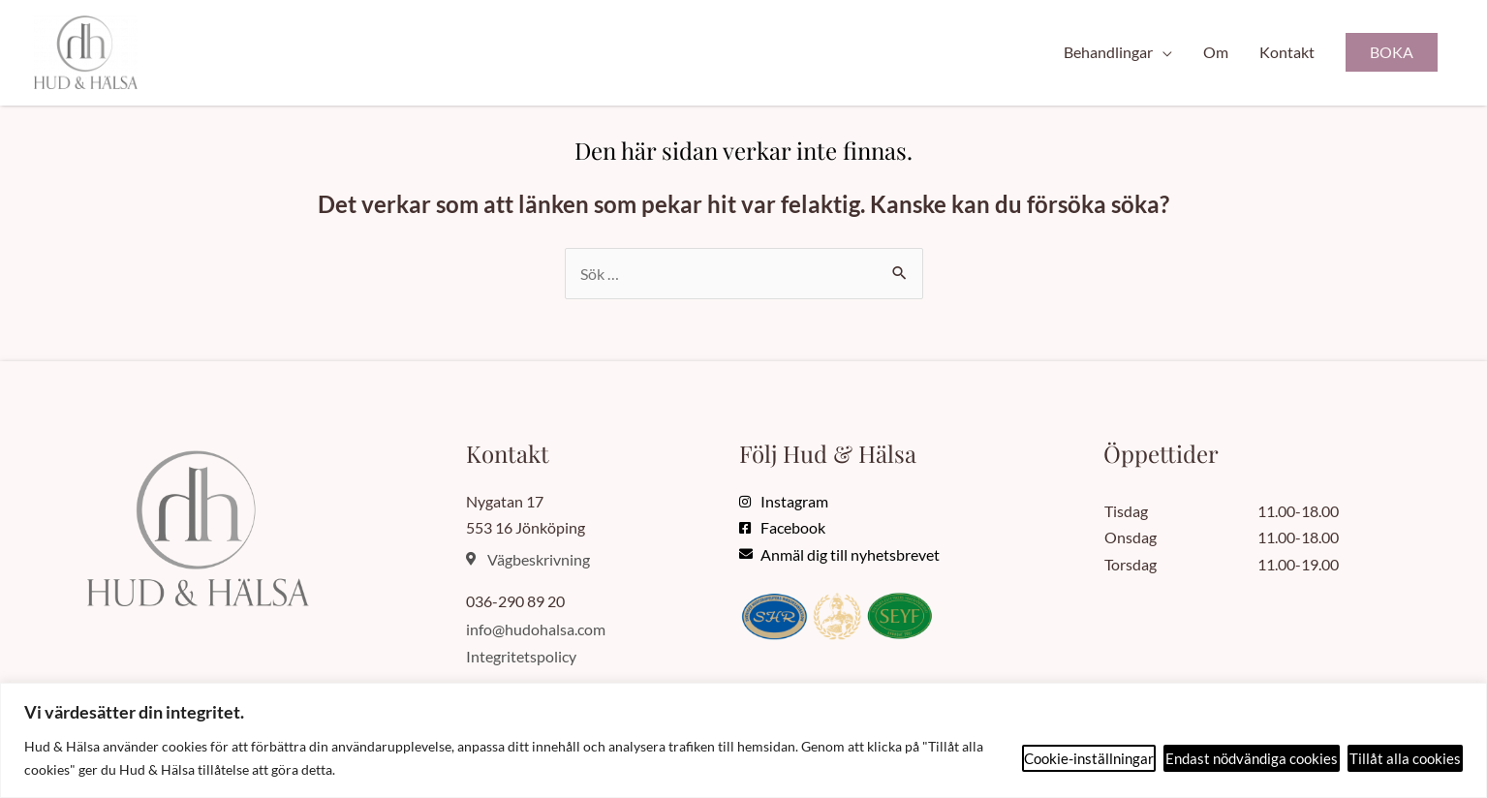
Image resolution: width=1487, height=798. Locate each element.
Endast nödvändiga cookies (1251, 758)
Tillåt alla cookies (1405, 758)
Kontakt (1287, 52)
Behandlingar (1108, 52)
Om (1215, 52)
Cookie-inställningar (1089, 758)
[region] (743, 740)
